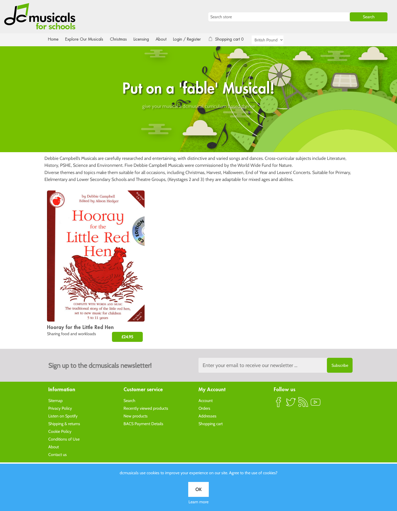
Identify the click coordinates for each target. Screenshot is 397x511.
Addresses (207, 415)
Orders (204, 408)
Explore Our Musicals (85, 39)
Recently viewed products (146, 408)
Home (53, 39)
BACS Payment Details (143, 423)
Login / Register (192, 39)
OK (198, 168)
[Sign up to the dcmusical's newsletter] (275, 365)
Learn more (198, 180)
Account (205, 400)
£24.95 (127, 336)
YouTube (315, 404)
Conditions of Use (64, 438)
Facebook (278, 404)
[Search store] (279, 16)
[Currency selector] (273, 39)
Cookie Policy (59, 431)
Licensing (145, 39)
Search (129, 400)
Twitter (291, 404)
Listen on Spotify (63, 415)
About (165, 39)
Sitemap (55, 400)
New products (136, 415)
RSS (303, 404)
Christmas (120, 39)
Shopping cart (210, 423)
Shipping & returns (64, 423)
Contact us (57, 454)
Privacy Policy (60, 408)
